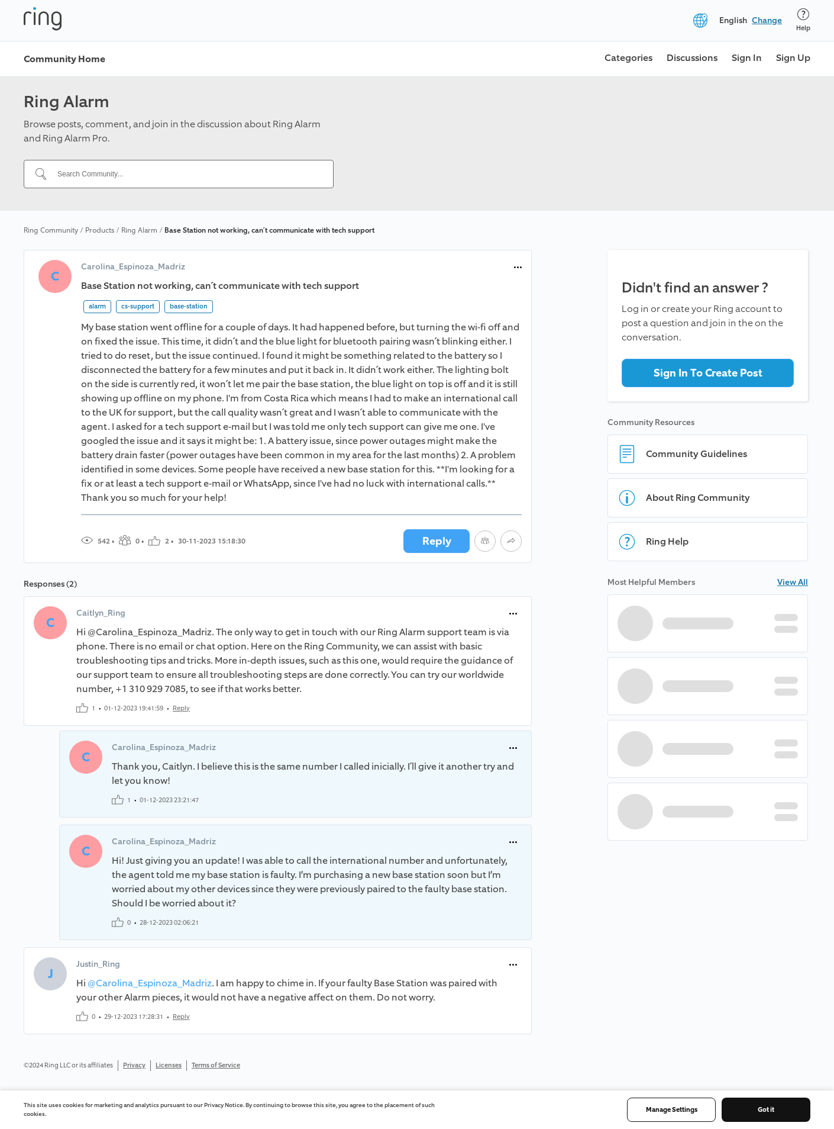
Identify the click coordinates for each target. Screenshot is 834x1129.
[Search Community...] (186, 174)
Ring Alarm (139, 230)
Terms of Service (216, 1065)
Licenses (169, 1065)
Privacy (134, 1065)
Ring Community (51, 230)
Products (99, 230)
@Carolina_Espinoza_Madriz (150, 983)
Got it (766, 1109)
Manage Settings (671, 1109)
